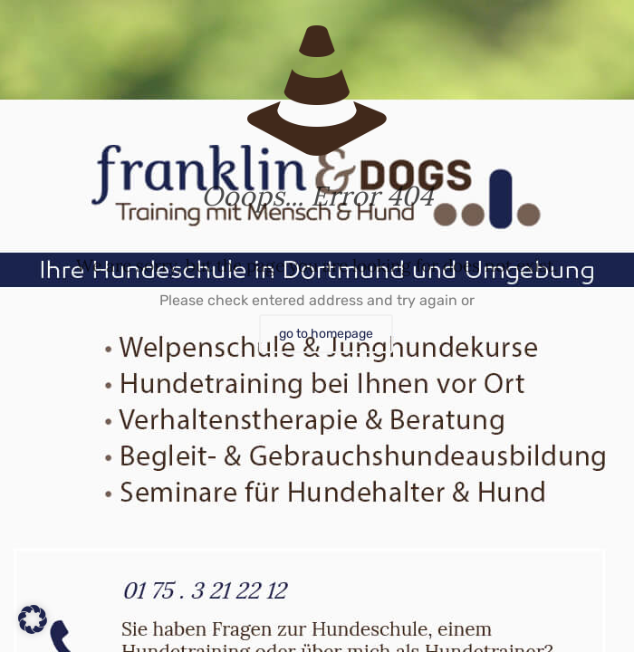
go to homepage (326, 333)
